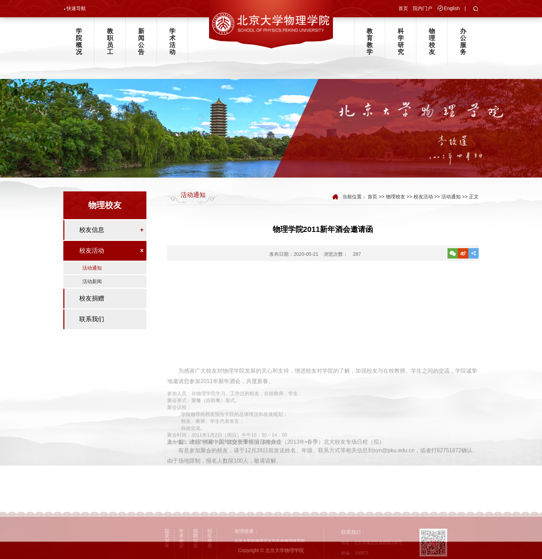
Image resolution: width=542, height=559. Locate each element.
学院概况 (79, 41)
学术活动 (172, 41)
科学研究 (401, 41)
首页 (403, 8)
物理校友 (432, 41)
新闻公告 (141, 41)
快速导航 (76, 8)
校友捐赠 (91, 298)
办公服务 (463, 41)
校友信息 (91, 229)
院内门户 (422, 8)
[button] (476, 9)
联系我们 (91, 319)
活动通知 (92, 268)
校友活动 (91, 250)
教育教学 (370, 41)
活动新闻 (92, 281)
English (452, 8)
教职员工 (110, 41)
